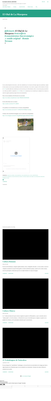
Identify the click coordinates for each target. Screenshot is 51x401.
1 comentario (10, 273)
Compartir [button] (5, 181)
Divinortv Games (30, 6)
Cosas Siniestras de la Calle (26, 175)
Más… (37, 6)
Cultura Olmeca (9, 311)
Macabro (32, 176)
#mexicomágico (27, 36)
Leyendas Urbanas (26, 176)
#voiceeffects (20, 33)
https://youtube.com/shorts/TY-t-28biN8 (11, 103)
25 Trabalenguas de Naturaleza (14, 360)
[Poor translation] (3, 384)
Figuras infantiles (15, 176)
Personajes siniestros (40, 176)
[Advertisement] (25, 218)
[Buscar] (43, 1)
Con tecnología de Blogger (25, 376)
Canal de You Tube (22, 6)
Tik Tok (5, 88)
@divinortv (9, 31)
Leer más (46, 273)
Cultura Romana (9, 262)
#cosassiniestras (12, 36)
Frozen (21, 176)
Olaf (35, 176)
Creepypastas (35, 175)
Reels (24, 90)
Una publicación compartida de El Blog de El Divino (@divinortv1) (16, 168)
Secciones (14, 6)
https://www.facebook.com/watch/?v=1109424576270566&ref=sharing (17, 109)
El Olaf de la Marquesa (7, 176)
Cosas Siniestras (18, 175)
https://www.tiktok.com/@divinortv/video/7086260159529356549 (16, 97)
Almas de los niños (10, 175)
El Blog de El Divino (9, 1)
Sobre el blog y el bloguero (6, 6)
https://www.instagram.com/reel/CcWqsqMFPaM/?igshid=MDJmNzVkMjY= (18, 115)
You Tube (18, 90)
